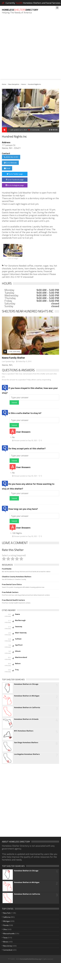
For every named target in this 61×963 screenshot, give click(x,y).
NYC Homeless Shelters (23, 731)
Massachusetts (9, 933)
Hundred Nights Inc (34, 84)
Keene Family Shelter (13, 358)
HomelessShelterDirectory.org (30, 959)
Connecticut (7, 950)
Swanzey (18, 626)
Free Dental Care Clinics (12, 584)
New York (6, 913)
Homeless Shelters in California (27, 707)
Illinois (5, 941)
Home (4, 84)
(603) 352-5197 (11, 157)
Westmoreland (21, 657)
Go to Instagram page (15, 185)
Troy (17, 669)
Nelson (18, 663)
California (6, 917)
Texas (5, 937)
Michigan (6, 921)
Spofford (18, 645)
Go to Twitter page (15, 174)
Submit (14, 402)
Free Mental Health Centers (13, 600)
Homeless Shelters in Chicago (26, 684)
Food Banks (6, 569)
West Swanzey (21, 632)
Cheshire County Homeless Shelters (16, 576)
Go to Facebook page (15, 179)
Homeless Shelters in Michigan (26, 696)
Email (7, 168)
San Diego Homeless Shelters (26, 742)
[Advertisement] (30, 48)
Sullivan (18, 639)
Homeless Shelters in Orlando (26, 719)
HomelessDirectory (20, 10)
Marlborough (20, 620)
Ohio (5, 929)
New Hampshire (13, 84)
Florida (5, 925)
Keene (23, 84)
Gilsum (18, 651)
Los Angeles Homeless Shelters (27, 754)
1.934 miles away (14, 351)
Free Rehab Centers (10, 592)
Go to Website (10, 162)
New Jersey (7, 945)
